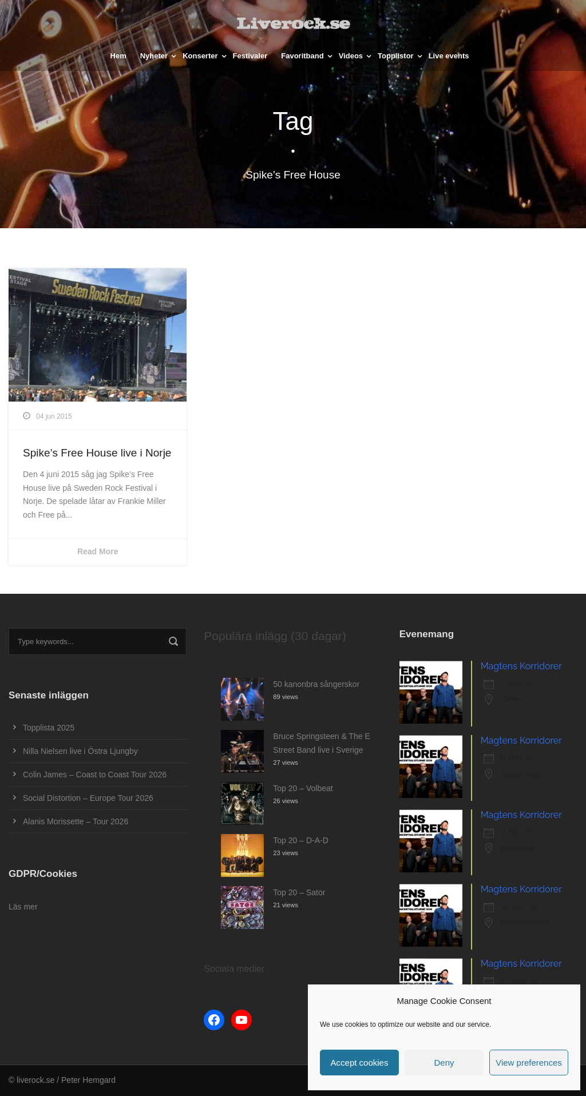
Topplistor (396, 55)
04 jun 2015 (54, 416)
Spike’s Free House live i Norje (97, 453)
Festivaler (250, 55)
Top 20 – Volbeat (302, 788)
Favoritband (302, 55)
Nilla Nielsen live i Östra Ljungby (80, 751)
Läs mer (23, 906)
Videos (351, 55)
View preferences (529, 1062)
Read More (97, 551)
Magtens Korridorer (521, 666)
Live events (449, 55)
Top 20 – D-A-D (300, 840)
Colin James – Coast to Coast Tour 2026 (95, 774)
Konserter (200, 55)
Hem (118, 55)
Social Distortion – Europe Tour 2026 (88, 798)
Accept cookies (360, 1062)
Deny (444, 1062)
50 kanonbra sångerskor (316, 684)
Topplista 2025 (48, 727)
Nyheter (154, 55)
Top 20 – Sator (299, 892)
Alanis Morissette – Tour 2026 (75, 821)
